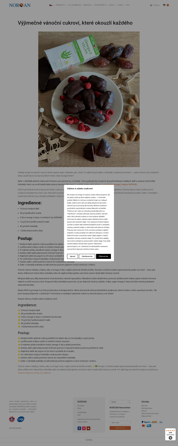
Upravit (72, 256)
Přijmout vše (103, 256)
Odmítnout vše (87, 256)
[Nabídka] (174, 429)
